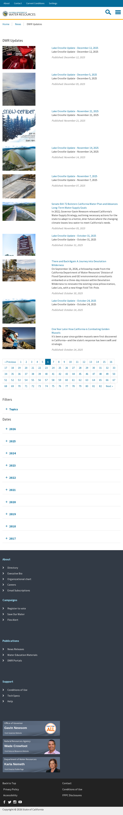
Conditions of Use (17, 689)
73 (39, 386)
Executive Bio (14, 573)
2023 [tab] (12, 465)
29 (87, 367)
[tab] (61, 409)
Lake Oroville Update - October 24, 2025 (74, 300)
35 (12, 374)
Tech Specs (13, 695)
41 (53, 374)
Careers (11, 584)
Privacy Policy (11, 789)
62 (80, 380)
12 (84, 361)
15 (104, 361)
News (18, 24)
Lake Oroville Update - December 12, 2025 (75, 47)
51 (5, 380)
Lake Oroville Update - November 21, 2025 (75, 111)
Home (5, 24)
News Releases (15, 649)
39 (39, 374)
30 (93, 367)
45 (80, 374)
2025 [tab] (12, 441)
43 (66, 374)
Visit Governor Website (13, 733)
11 (77, 361)
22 (39, 367)
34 (5, 374)
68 (5, 386)
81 (93, 386)
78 (73, 386)
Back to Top (9, 783)
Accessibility (10, 795)
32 (107, 367)
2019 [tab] (12, 514)
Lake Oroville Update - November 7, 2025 (74, 176)
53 (19, 380)
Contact (18, 3)
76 (60, 386)
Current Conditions (35, 3)
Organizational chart (19, 579)
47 (93, 374)
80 (87, 386)
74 (46, 386)
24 (53, 367)
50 (114, 374)
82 (100, 386)
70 (19, 386)
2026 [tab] (12, 429)
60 (66, 380)
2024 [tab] (12, 453)
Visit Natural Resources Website (17, 751)
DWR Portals (14, 660)
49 (107, 374)
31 (100, 367)
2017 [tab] (12, 538)
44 (73, 374)
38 (32, 374)
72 (32, 386)
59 (60, 380)
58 (53, 380)
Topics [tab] (13, 409)
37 (26, 374)
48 (100, 374)
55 (32, 380)
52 (12, 380)
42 (60, 374)
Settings (53, 3)
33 (114, 367)
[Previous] (10, 362)
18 (12, 367)
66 (107, 380)
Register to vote (16, 608)
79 (80, 386)
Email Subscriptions (18, 590)
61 (73, 380)
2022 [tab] (12, 478)
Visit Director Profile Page (14, 769)
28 (80, 367)
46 (87, 374)
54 (26, 380)
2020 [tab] (12, 502)
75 (53, 386)
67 (114, 380)
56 (39, 380)
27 (73, 367)
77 (66, 386)
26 (66, 367)
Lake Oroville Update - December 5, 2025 (74, 74)
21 (32, 367)
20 (26, 367)
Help (10, 701)
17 (5, 367)
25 (60, 367)
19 (19, 367)
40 (46, 374)
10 (70, 361)
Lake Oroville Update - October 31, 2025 (74, 235)
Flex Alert (12, 619)
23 (46, 367)
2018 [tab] (12, 526)
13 (90, 361)
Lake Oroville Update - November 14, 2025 (75, 147)
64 (93, 380)
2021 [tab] (12, 490)
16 (111, 361)
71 (26, 386)
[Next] (109, 386)
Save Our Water (16, 614)
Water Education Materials (22, 654)
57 (46, 380)
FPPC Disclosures (72, 795)
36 (19, 374)
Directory (12, 567)
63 (87, 380)
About (7, 3)
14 (97, 361)
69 (12, 386)
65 (100, 380)
